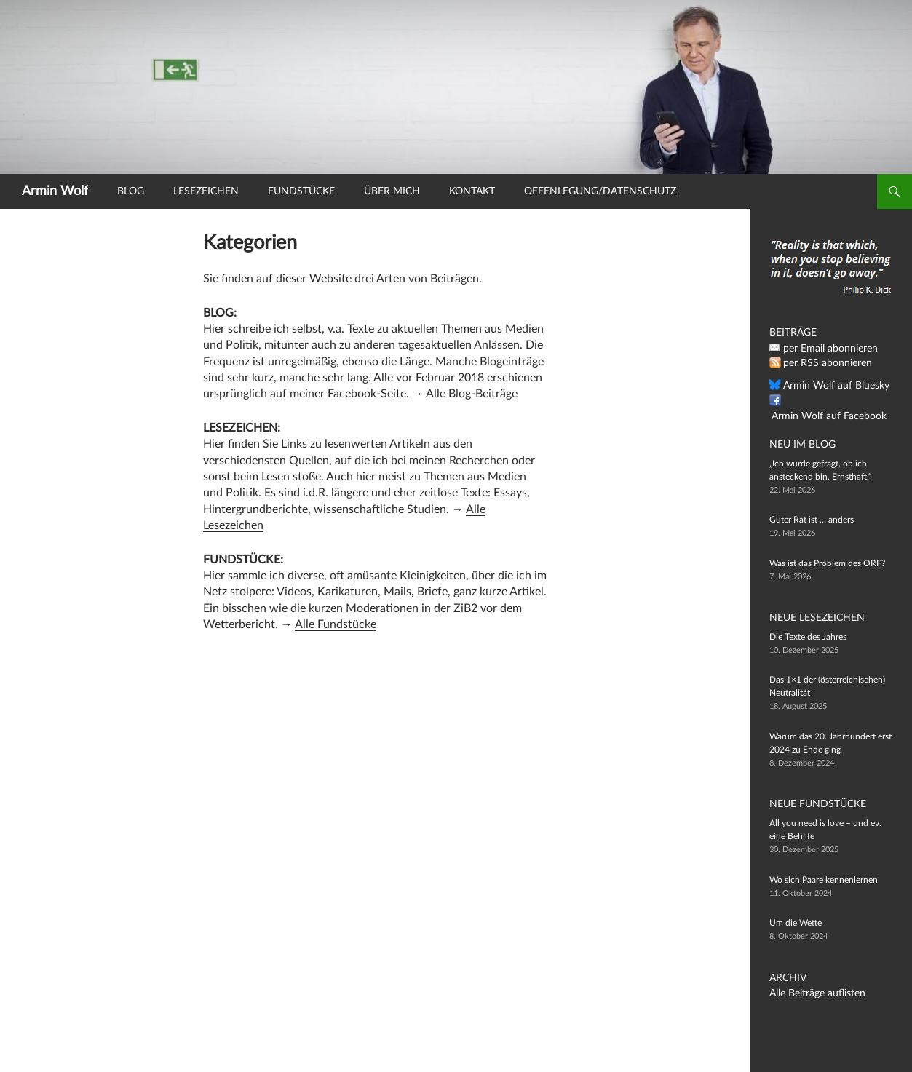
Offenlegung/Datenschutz (600, 191)
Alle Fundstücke (335, 624)
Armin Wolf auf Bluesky (828, 385)
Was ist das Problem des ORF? (827, 562)
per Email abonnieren (824, 348)
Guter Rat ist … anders (811, 519)
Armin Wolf (55, 191)
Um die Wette (795, 922)
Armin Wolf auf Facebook (832, 401)
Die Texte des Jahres (807, 636)
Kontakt (472, 191)
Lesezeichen (206, 191)
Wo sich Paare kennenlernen (823, 880)
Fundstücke (301, 191)
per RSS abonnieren (821, 363)
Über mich (392, 191)
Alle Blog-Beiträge (472, 394)
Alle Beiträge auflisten (810, 993)
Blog (130, 191)
